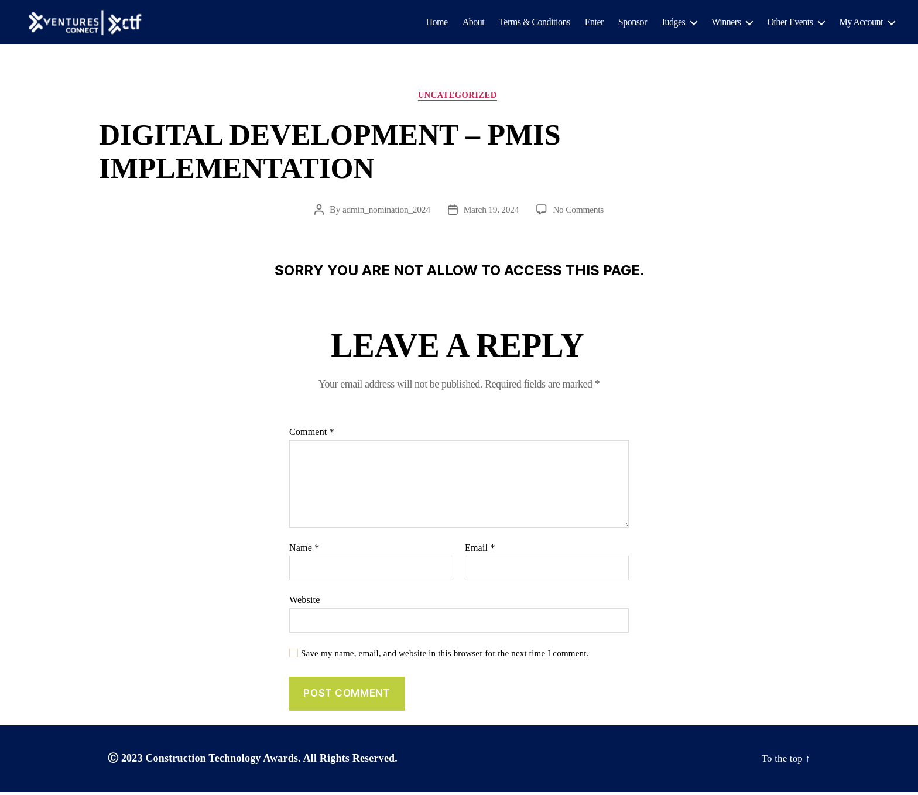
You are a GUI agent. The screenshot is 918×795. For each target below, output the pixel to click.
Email (480, 550)
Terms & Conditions (534, 23)
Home (437, 23)
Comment (311, 435)
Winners (726, 23)
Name (304, 550)
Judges (674, 23)
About (474, 23)
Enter (594, 23)
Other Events (790, 23)
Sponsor (632, 23)
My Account (861, 23)
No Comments (580, 212)
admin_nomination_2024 (384, 212)
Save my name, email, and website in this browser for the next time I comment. (445, 655)
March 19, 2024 (491, 212)
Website (304, 603)
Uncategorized (459, 97)
